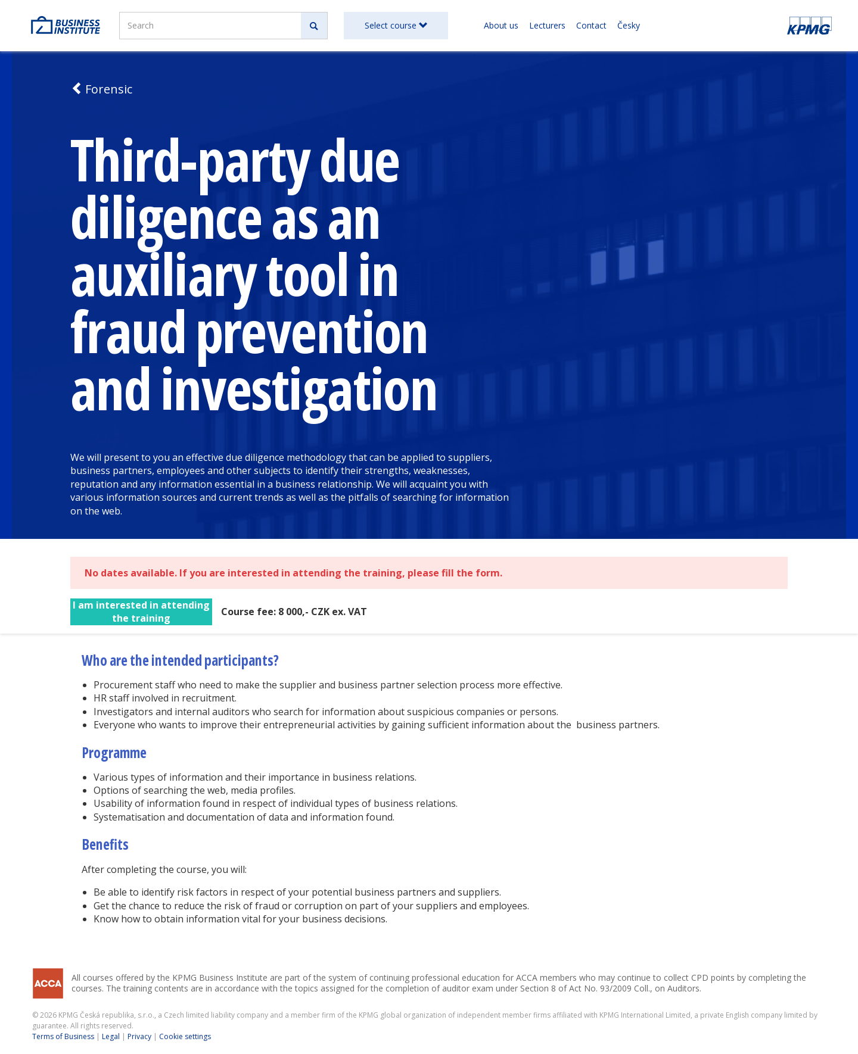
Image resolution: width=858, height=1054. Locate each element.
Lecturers (547, 25)
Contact (591, 25)
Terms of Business (63, 1036)
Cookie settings (185, 1036)
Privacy (139, 1036)
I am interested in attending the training (141, 611)
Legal (111, 1036)
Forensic (101, 89)
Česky (628, 25)
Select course (396, 25)
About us (501, 25)
